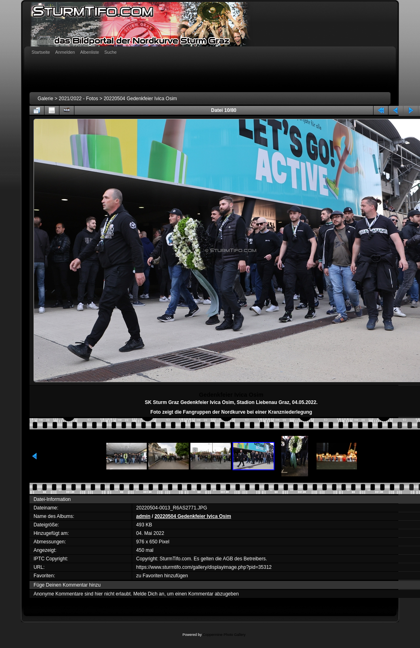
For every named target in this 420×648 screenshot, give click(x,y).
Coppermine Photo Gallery (224, 635)
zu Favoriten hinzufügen (162, 576)
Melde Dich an (149, 594)
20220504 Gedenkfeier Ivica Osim (140, 98)
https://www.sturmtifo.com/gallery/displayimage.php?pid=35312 (204, 567)
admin (143, 516)
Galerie (45, 98)
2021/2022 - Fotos (78, 98)
